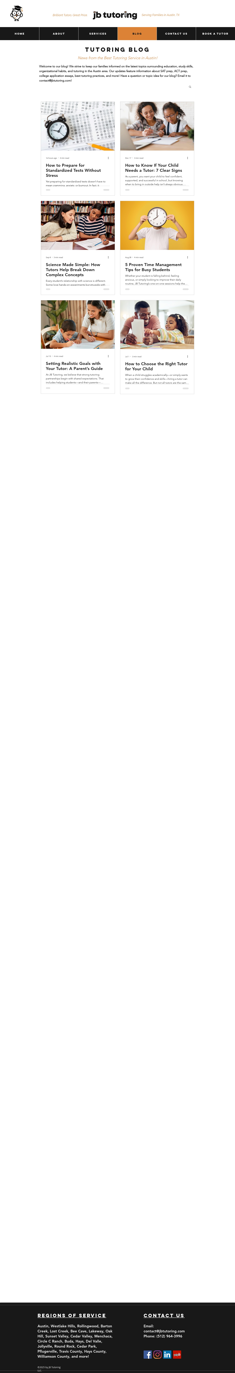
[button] (190, 87)
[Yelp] (177, 1354)
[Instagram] (157, 1354)
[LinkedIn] (167, 1354)
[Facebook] (148, 1354)
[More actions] (109, 158)
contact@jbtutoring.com (55, 80)
